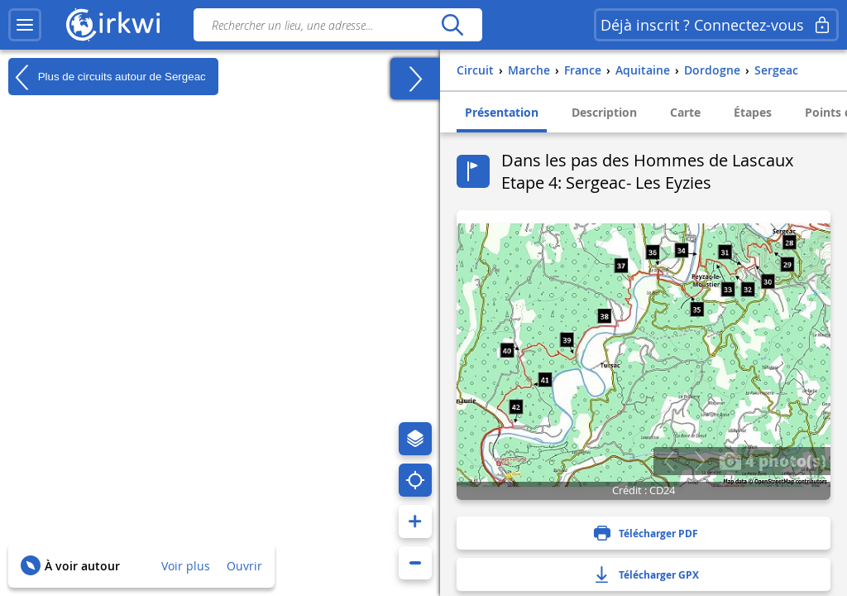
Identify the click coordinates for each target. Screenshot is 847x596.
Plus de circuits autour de (107, 77)
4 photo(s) (772, 460)
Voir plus (185, 566)
